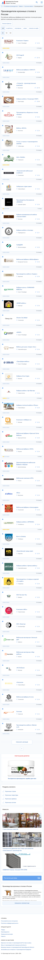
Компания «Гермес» (22, 40)
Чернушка (19, 159)
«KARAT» (18, 332)
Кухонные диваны (11, 799)
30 (38, 101)
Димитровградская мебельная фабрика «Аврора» (25, 463)
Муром (19, 57)
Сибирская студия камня (24, 186)
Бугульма (19, 495)
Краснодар (20, 101)
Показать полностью (22, 903)
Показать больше (22, 742)
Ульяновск (20, 175)
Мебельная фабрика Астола (25, 697)
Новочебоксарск (21, 349)
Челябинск (20, 524)
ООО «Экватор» (21, 624)
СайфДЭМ (19, 245)
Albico (18, 493)
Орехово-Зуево (21, 204)
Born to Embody (21, 536)
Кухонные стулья (10, 791)
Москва (19, 378)
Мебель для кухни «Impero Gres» (26, 347)
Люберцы (19, 539)
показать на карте (33, 28)
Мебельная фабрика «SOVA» (25, 449)
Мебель (21, 6)
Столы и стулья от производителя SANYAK (27, 142)
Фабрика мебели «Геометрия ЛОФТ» (27, 99)
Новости (3, 936)
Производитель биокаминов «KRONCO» (25, 201)
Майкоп (19, 642)
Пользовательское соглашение (9, 921)
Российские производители (11, 6)
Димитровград (21, 467)
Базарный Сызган (22, 262)
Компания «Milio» (21, 609)
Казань (19, 451)
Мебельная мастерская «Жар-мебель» (25, 653)
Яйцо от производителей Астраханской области (13, 945)
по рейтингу (9, 28)
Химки (19, 117)
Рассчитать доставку (22, 878)
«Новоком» (19, 682)
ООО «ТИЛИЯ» (20, 157)
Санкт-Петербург (21, 43)
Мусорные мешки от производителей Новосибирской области (17, 947)
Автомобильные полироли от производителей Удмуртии (16, 949)
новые (25, 28)
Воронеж (19, 276)
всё (3, 28)
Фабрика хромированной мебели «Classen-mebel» (26, 215)
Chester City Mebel (21, 318)
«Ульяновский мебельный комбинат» (24, 172)
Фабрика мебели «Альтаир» (24, 230)
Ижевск (19, 597)
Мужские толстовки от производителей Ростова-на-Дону (16, 943)
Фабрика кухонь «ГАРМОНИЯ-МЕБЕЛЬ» (25, 288)
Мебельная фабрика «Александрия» (27, 507)
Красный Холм (21, 438)
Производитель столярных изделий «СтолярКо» (27, 580)
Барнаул (19, 305)
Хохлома (19, 711)
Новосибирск (20, 189)
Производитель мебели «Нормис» (26, 274)
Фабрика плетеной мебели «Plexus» (27, 405)
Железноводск (21, 247)
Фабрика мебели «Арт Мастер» (25, 390)
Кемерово (19, 729)
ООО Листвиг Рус (21, 595)
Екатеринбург (20, 72)
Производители (5, 932)
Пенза (18, 480)
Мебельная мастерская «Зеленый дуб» (26, 638)
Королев (19, 553)
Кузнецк (19, 219)
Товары (3, 929)
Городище (19, 583)
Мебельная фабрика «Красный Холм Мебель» (27, 434)
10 (38, 57)
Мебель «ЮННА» (21, 128)
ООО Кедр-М (20, 55)
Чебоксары (20, 146)
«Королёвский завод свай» (24, 551)
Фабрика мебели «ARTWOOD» (25, 522)
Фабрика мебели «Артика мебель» (26, 565)
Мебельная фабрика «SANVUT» (25, 70)
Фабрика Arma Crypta (22, 376)
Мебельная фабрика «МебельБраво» (27, 259)
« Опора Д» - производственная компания (26, 84)
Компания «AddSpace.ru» (24, 420)
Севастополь (20, 393)
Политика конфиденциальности (9, 923)
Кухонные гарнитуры (11, 795)
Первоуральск (20, 232)
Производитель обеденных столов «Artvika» (27, 113)
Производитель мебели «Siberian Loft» (26, 726)
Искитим (19, 87)
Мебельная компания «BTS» (25, 478)
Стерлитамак (20, 612)
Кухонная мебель (28, 6)
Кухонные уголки (10, 802)
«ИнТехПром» (20, 668)
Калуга (19, 656)
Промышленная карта (7, 934)
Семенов (19, 714)
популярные (18, 28)
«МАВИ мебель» (21, 303)
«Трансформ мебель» (22, 361)
